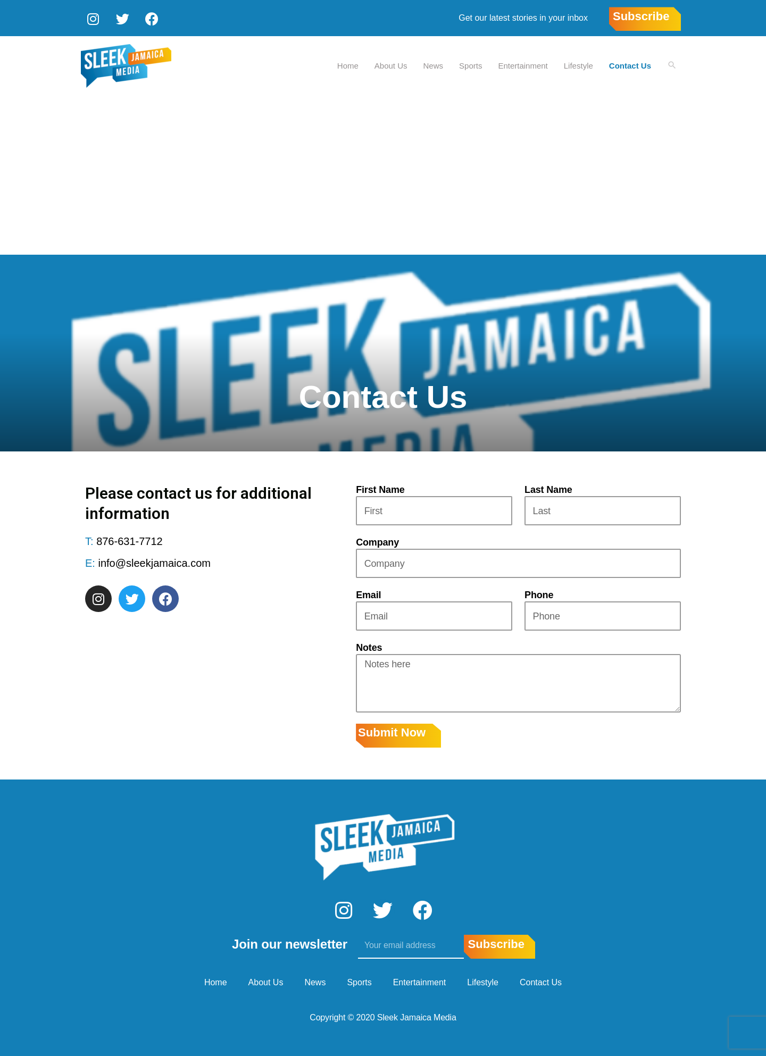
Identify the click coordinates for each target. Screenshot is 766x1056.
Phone (538, 594)
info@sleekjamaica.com (154, 562)
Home (347, 64)
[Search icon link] (672, 64)
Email (368, 594)
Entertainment (522, 64)
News (433, 64)
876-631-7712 (129, 540)
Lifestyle (578, 64)
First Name (380, 488)
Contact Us (630, 64)
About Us (390, 64)
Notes (369, 646)
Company (377, 541)
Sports (470, 64)
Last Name (548, 488)
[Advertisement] (383, 173)
